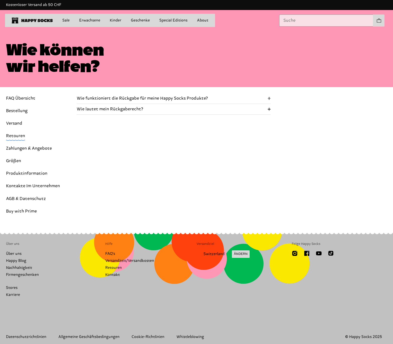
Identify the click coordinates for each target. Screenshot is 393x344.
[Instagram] (295, 253)
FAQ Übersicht (20, 98)
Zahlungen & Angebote (29, 148)
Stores (12, 288)
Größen (13, 160)
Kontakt (112, 275)
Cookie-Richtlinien (148, 337)
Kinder (115, 20)
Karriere (13, 295)
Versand (14, 123)
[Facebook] (307, 253)
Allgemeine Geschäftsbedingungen (89, 337)
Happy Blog (16, 261)
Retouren (15, 135)
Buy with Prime (21, 211)
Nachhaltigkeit (19, 268)
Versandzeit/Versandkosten (129, 261)
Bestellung (17, 110)
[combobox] (326, 20)
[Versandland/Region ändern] (223, 254)
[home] (32, 21)
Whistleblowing (190, 337)
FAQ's (110, 254)
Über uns (14, 254)
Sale (66, 20)
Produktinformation (26, 173)
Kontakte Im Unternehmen (33, 186)
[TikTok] (331, 253)
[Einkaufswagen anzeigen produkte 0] (378, 21)
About (202, 20)
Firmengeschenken (22, 275)
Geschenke (140, 20)
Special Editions (173, 20)
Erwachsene (89, 20)
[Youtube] (319, 253)
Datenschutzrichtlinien (26, 337)
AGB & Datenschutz (26, 198)
